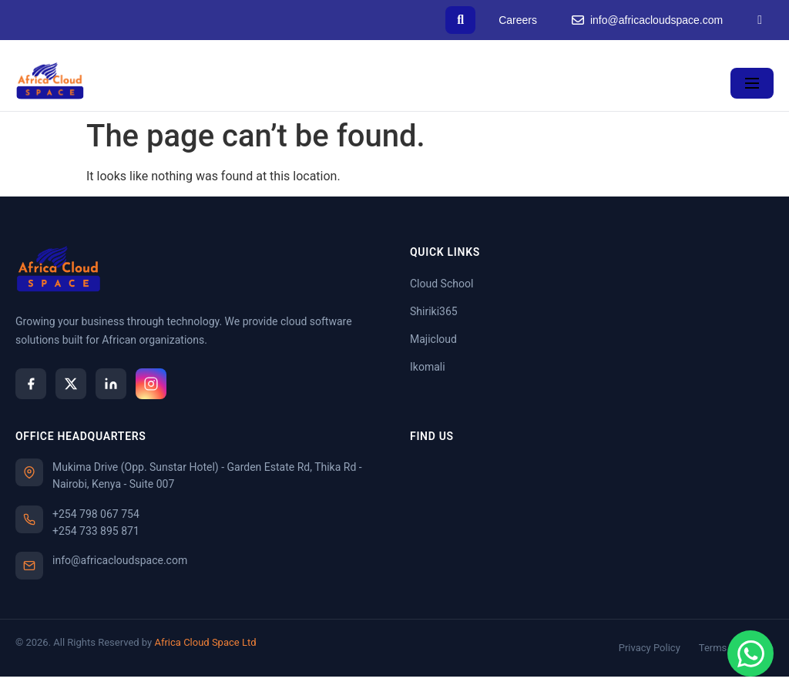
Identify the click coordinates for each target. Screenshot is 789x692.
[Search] (460, 20)
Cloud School (441, 283)
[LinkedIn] (760, 20)
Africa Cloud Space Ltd (205, 642)
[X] (70, 383)
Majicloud (433, 339)
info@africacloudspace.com (647, 20)
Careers (518, 20)
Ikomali (427, 367)
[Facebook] (30, 383)
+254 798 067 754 (95, 514)
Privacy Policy (649, 647)
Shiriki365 (434, 311)
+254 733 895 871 (95, 531)
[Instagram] (151, 383)
